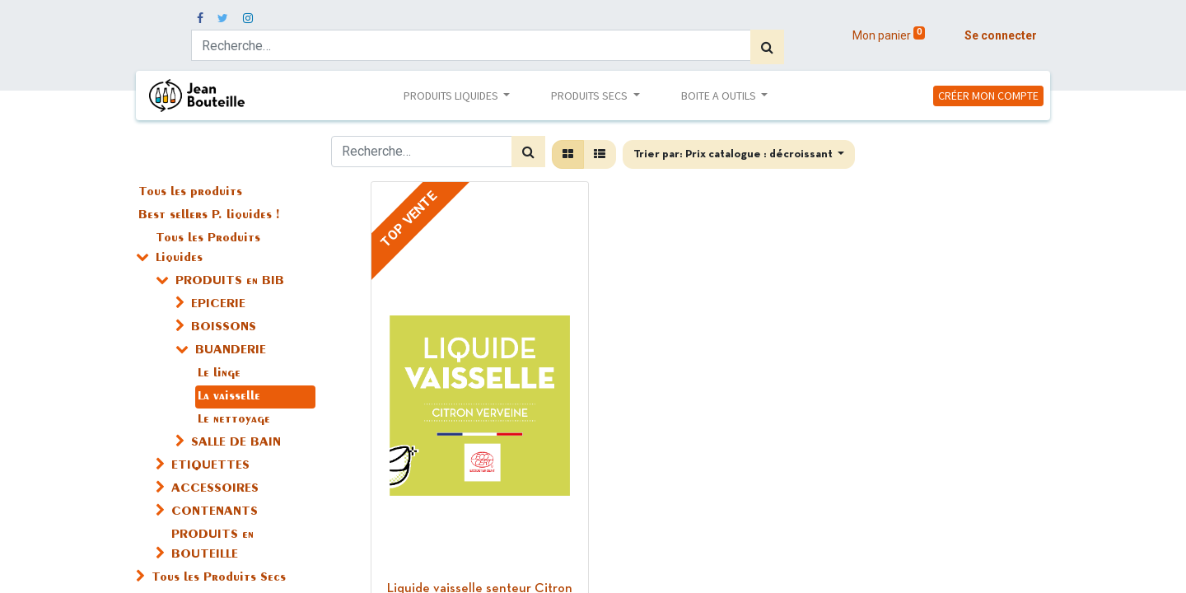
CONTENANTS (214, 512)
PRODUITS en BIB (229, 281)
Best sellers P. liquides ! (208, 215)
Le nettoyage (234, 420)
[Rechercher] (767, 47)
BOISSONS (223, 327)
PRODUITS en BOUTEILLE (212, 545)
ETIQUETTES (210, 466)
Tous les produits (190, 192)
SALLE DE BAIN (236, 443)
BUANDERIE (230, 350)
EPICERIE (218, 304)
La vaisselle (229, 397)
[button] (739, 154)
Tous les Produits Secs (219, 578)
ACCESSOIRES (215, 489)
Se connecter (1000, 35)
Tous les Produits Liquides (208, 248)
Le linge (219, 374)
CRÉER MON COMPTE (988, 95)
